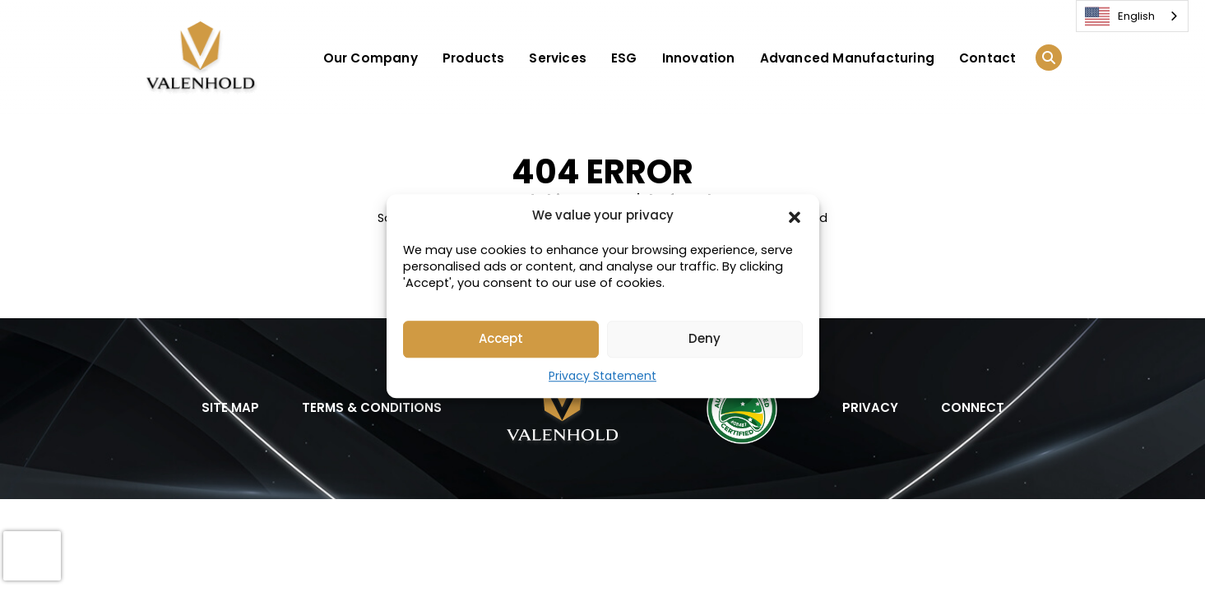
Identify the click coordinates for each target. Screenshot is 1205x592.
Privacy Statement (602, 376)
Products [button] (474, 58)
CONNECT (972, 407)
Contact (987, 58)
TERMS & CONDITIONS (372, 407)
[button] (794, 216)
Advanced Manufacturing (847, 58)
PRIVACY (870, 407)
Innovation (698, 58)
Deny (704, 338)
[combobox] (1132, 16)
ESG (624, 58)
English (1120, 16)
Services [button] (557, 58)
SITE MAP (230, 407)
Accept (501, 338)
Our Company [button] (370, 58)
